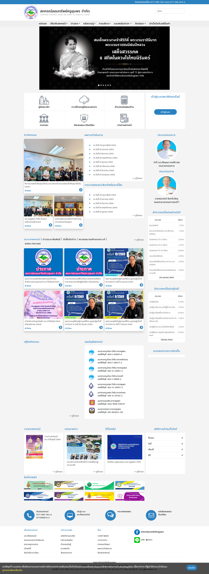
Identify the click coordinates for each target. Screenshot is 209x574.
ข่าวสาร (74, 23)
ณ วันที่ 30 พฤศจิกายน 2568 (105, 157)
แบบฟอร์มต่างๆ (122, 23)
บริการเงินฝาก (67, 540)
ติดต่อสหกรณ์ (104, 552)
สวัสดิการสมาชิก (68, 535)
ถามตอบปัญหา (104, 544)
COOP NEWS (103, 535)
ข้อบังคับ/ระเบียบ (31, 552)
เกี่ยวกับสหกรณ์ (58, 23)
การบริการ (104, 23)
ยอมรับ (191, 567)
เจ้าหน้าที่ (27, 548)
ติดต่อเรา (139, 23)
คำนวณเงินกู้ (66, 544)
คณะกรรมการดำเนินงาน (34, 540)
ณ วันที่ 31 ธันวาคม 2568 (103, 153)
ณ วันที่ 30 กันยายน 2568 (104, 166)
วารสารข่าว (102, 540)
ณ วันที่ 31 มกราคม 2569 (103, 149)
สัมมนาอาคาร (66, 552)
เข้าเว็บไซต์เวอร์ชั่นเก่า (159, 23)
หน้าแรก (43, 23)
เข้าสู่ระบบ (165, 112)
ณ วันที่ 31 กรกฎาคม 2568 (104, 174)
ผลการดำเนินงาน (105, 548)
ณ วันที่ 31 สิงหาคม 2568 (103, 170)
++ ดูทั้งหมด (137, 178)
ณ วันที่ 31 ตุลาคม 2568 (103, 162)
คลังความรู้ (88, 23)
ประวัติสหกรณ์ (30, 535)
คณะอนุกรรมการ (31, 544)
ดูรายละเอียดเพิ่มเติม (12, 570)
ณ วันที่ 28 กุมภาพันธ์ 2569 (104, 145)
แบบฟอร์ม (65, 548)
